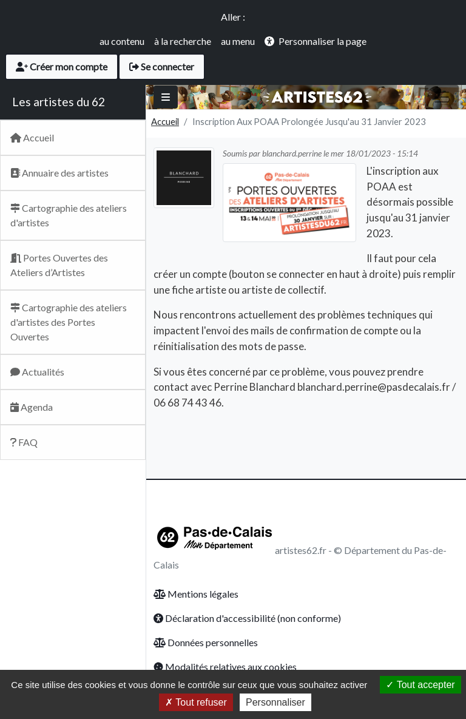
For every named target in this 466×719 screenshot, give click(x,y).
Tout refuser (196, 702)
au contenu (122, 41)
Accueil (165, 121)
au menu (238, 41)
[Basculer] (166, 97)
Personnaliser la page (322, 41)
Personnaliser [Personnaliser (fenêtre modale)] (275, 702)
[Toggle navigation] (442, 97)
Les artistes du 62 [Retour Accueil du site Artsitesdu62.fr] (58, 102)
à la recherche (182, 41)
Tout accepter (420, 685)
